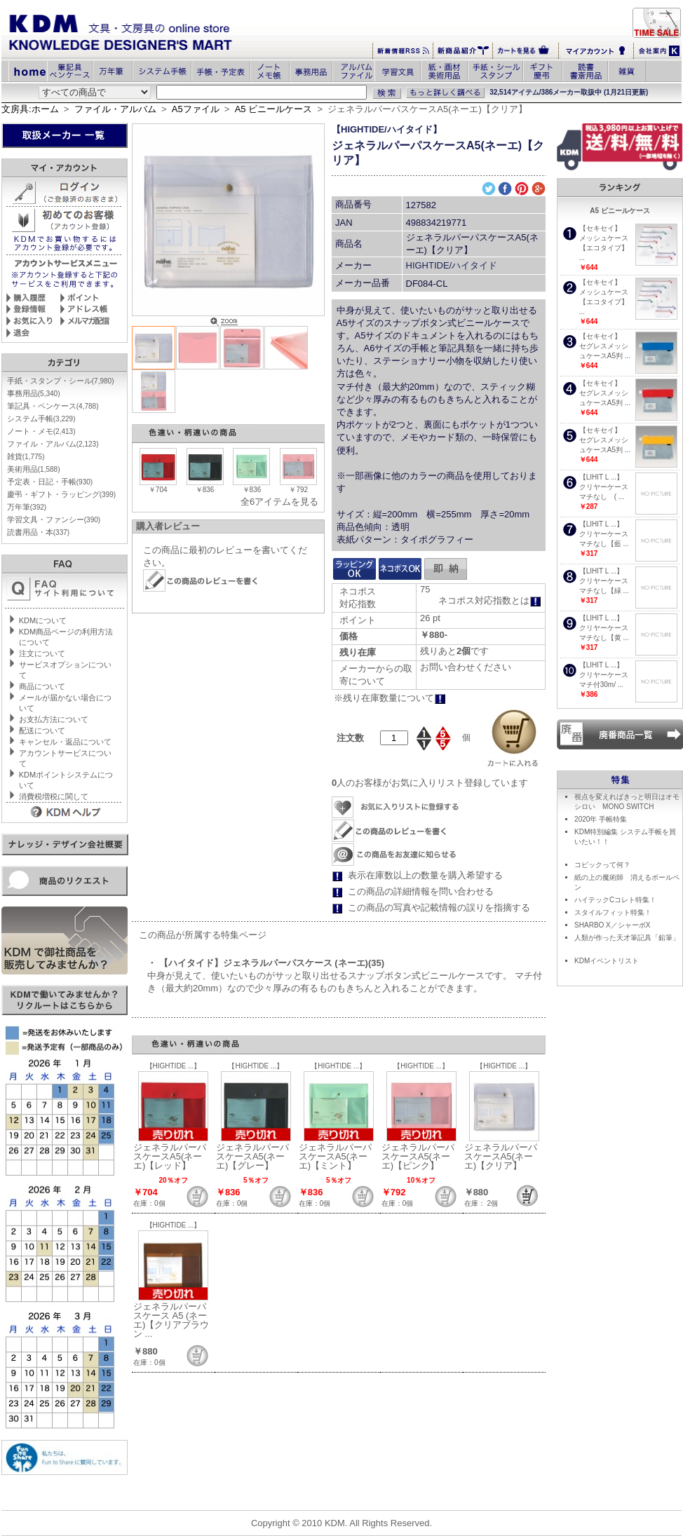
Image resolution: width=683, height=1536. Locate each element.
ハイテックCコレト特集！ (615, 900)
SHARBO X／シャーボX (612, 925)
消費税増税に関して (53, 796)
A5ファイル (195, 109)
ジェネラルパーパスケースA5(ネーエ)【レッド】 (169, 1156)
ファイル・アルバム (115, 109)
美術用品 (33, 469)
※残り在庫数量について (390, 698)
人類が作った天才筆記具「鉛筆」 (626, 938)
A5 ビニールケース (274, 109)
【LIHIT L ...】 (601, 477)
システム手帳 (41, 418)
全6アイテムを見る (279, 501)
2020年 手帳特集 (600, 819)
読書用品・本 (38, 532)
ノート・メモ (41, 431)
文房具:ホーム (30, 109)
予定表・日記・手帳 (50, 481)
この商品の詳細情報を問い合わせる (421, 891)
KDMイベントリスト (606, 961)
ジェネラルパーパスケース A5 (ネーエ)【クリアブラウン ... (171, 1320)
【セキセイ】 (600, 228)
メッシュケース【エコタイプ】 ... (603, 247)
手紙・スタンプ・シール (60, 380)
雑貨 (26, 456)
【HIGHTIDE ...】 (173, 1066)
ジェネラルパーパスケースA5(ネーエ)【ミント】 (335, 1156)
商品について (42, 686)
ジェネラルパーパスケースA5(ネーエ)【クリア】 (500, 1156)
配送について (42, 730)
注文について (42, 653)
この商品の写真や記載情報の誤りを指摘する (439, 907)
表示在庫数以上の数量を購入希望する (425, 875)
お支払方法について (53, 719)
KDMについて (43, 620)
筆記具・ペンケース (53, 406)
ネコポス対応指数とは (489, 600)
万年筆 (26, 507)
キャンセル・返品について (65, 742)
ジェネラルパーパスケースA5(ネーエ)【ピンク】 (417, 1156)
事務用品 (33, 393)
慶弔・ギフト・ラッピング (61, 494)
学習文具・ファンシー (53, 519)
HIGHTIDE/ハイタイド (452, 265)
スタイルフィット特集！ (612, 912)
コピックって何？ (602, 865)
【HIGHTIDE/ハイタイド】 (387, 129)
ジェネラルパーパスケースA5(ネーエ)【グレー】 (252, 1156)
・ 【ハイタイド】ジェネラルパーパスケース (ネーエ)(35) (265, 963)
